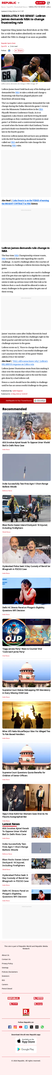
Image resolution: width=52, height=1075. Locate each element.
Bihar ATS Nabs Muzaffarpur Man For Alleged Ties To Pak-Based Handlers (26, 733)
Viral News (5, 656)
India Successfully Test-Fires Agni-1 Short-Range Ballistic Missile (25, 485)
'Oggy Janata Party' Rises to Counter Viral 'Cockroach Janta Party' (22, 650)
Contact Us (6, 959)
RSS (3, 980)
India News (6, 449)
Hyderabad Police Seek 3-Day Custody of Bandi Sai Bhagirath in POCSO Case (26, 568)
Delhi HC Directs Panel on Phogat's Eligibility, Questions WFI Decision (23, 609)
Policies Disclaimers (10, 972)
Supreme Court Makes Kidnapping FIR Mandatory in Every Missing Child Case (26, 692)
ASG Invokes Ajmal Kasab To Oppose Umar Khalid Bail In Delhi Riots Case (26, 444)
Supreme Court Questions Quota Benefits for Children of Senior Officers (23, 774)
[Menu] (48, 2)
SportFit (4, 46)
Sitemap (5, 967)
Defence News (7, 490)
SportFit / (10, 7)
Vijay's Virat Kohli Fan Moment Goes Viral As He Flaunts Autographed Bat (25, 815)
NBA (17, 92)
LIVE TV (40, 3)
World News (6, 532)
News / (3, 7)
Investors (5, 976)
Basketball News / (21, 7)
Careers (5, 984)
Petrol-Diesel (7, 988)
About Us (5, 955)
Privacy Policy (7, 963)
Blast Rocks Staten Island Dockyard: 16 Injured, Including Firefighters (25, 527)
